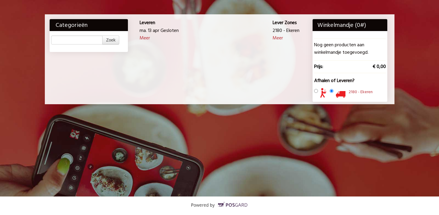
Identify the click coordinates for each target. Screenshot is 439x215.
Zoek (110, 40)
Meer (145, 38)
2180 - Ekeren (361, 91)
